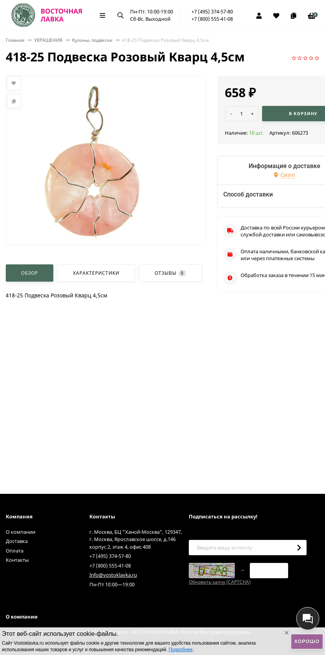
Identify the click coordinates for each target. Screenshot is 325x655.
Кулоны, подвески (92, 40)
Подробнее (180, 649)
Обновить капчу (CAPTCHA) (220, 582)
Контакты (17, 559)
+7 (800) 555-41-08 (212, 18)
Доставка (17, 541)
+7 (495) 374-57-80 (212, 11)
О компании (20, 531)
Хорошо (307, 641)
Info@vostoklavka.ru (113, 574)
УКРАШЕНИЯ (48, 40)
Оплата (14, 550)
